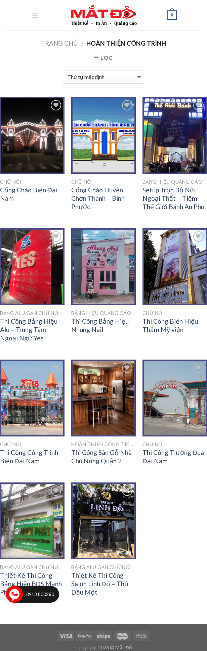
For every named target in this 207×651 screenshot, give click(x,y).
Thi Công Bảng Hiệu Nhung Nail (100, 325)
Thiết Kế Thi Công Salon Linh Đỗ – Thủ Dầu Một (99, 583)
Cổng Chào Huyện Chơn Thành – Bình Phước (98, 198)
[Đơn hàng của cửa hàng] (103, 77)
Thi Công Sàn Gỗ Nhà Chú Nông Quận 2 (101, 457)
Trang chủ (59, 43)
